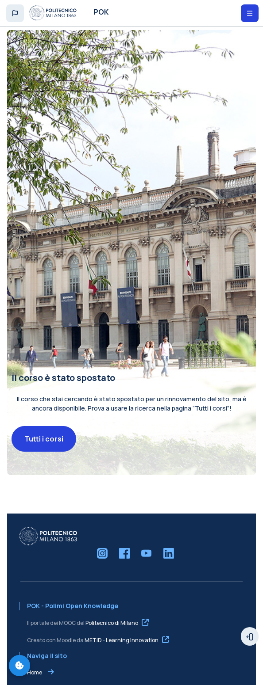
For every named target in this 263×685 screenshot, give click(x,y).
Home (34, 680)
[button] (15, 13)
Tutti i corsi (43, 446)
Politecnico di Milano (111, 630)
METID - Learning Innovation (122, 647)
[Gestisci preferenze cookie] (19, 665)
